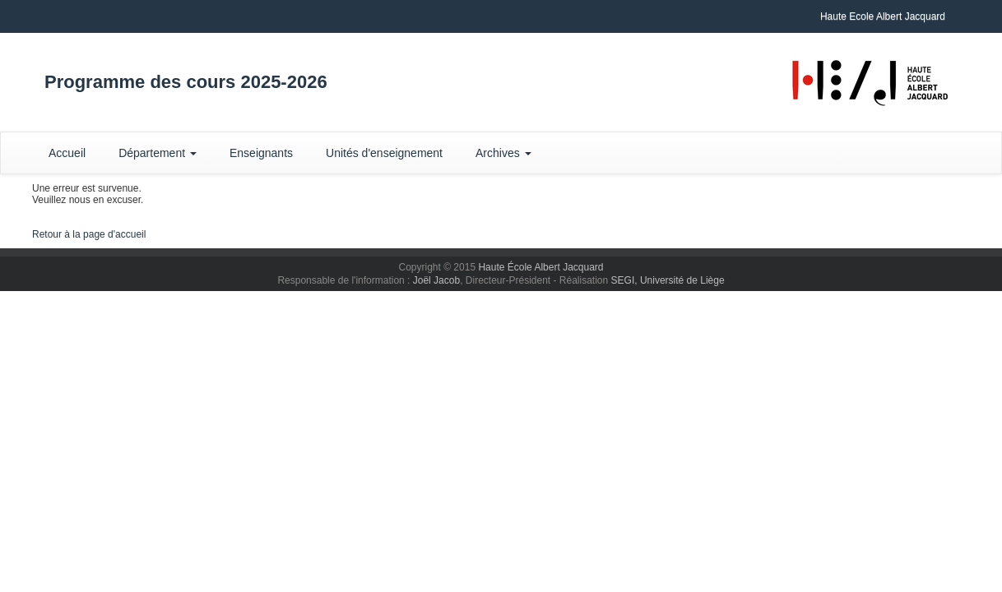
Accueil (67, 153)
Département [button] (157, 153)
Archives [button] (503, 153)
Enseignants (261, 153)
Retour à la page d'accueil (89, 234)
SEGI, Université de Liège (668, 280)
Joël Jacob (436, 280)
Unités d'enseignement (384, 153)
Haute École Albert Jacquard (540, 267)
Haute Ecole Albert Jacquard (882, 16)
